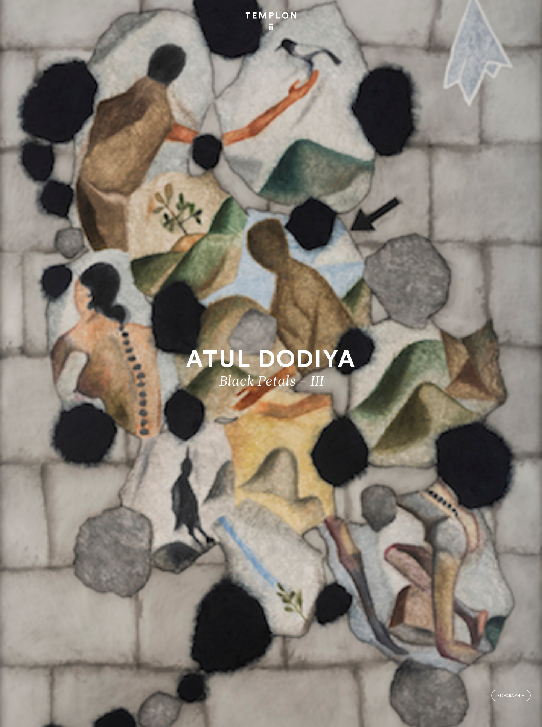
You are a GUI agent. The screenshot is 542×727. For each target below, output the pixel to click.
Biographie (510, 695)
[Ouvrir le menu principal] (520, 15)
